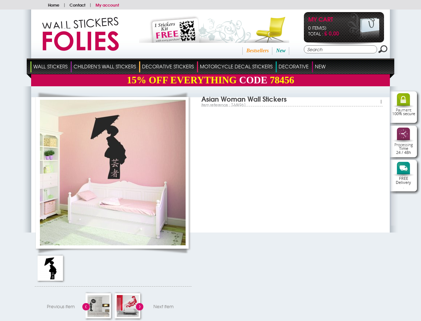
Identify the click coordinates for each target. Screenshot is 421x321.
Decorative (294, 66)
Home (53, 4)
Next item (163, 306)
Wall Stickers (50, 66)
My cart (320, 19)
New (281, 50)
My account (107, 4)
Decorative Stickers (168, 66)
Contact (77, 4)
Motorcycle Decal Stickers (236, 66)
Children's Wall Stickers (105, 66)
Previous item (61, 306)
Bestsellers (257, 50)
